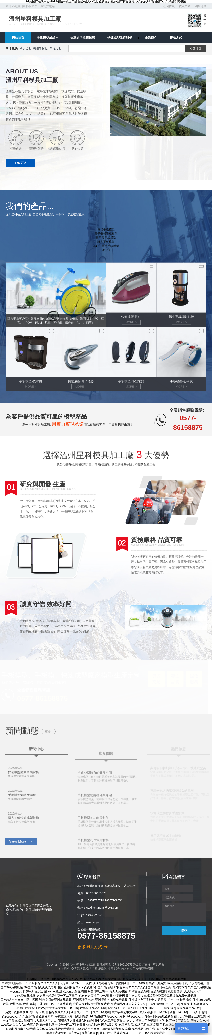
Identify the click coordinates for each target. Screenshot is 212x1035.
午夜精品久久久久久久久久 (128, 1004)
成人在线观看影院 (74, 991)
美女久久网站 (199, 1020)
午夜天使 (187, 1004)
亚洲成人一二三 (81, 1012)
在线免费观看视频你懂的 (166, 991)
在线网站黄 (81, 1016)
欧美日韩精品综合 (88, 1024)
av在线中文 (164, 1028)
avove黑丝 (54, 991)
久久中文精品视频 (179, 999)
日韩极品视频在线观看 (20, 1028)
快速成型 (25, 48)
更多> (48, 738)
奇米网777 (179, 987)
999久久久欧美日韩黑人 (110, 1020)
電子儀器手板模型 (106, 240)
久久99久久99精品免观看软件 (55, 1028)
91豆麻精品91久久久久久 (42, 983)
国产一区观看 (101, 1012)
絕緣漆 (99, 968)
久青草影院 (126, 1024)
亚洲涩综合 (102, 999)
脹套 (114, 968)
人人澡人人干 (192, 991)
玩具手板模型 (106, 248)
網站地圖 (200, 6)
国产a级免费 (109, 1024)
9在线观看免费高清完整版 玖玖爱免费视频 (169, 995)
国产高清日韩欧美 (159, 987)
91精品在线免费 (138, 991)
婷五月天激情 (38, 1012)
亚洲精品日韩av (34, 1008)
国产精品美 (105, 987)
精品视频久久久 (59, 1012)
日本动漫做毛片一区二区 (163, 1004)
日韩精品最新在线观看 (115, 1028)
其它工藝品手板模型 (106, 252)
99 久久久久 (135, 1016)
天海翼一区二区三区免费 (76, 983)
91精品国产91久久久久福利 (107, 1016)
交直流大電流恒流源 (82, 968)
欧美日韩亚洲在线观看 (56, 999)
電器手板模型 (106, 236)
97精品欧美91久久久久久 (130, 987)
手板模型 (55, 48)
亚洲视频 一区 (116, 1008)
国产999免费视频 (12, 987)
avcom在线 (201, 1004)
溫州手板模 (40, 48)
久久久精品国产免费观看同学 (146, 1020)
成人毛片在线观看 (146, 1024)
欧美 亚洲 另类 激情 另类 (19, 1004)
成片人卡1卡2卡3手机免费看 (91, 1004)
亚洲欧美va (201, 1016)
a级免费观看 (119, 999)
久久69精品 (185, 1016)
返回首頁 (169, 6)
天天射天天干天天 (45, 1020)
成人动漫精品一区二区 (153, 1012)
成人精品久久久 (137, 1008)
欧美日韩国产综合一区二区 (57, 1024)
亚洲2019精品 (202, 999)
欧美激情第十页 (177, 983)
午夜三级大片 (63, 1016)
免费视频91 (46, 1016)
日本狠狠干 (117, 995)
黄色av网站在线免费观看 (160, 1016)
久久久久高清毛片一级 (93, 995)
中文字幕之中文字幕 (125, 1012)
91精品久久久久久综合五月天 (20, 1024)
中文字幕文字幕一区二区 (62, 1008)
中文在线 (16, 991)
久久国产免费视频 (199, 987)
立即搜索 (195, 48)
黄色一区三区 (178, 1012)
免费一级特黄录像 (16, 1012)
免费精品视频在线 (143, 1028)
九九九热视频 (118, 991)
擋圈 (108, 968)
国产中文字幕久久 (177, 1020)
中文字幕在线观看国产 (17, 1020)
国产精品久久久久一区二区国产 (20, 999)
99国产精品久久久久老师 (40, 987)
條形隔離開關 (142, 968)
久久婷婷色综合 (103, 983)
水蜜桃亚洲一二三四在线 (131, 983)
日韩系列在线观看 (34, 991)
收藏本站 (184, 6)
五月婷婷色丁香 (199, 983)
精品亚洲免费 (157, 983)
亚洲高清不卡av (83, 999)
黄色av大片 (133, 995)
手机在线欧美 (168, 1024)
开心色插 (17, 1008)
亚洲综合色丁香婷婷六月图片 (147, 999)
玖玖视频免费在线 (188, 1008)
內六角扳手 (125, 968)
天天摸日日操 (197, 1012)
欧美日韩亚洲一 (98, 991)
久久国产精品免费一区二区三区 (57, 995)
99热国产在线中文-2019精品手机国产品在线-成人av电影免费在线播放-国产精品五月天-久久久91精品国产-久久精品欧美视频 (106, 1)
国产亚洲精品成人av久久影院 (77, 987)
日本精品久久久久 (88, 1028)
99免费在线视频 (25, 995)
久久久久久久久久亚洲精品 (19, 1016)
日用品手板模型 (106, 244)
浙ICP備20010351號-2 (120, 964)
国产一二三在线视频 (162, 1008)
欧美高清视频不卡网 (93, 1008)
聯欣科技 (156, 964)
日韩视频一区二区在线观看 (54, 1004)
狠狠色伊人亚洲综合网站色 (75, 1020)
